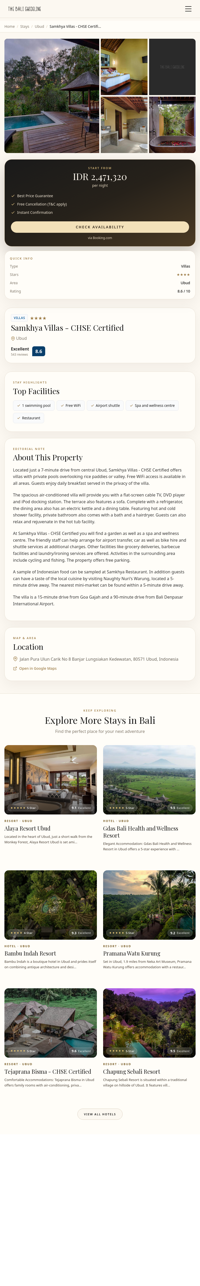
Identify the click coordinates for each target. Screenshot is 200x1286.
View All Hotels (100, 1114)
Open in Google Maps (35, 668)
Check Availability (100, 226)
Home (9, 26)
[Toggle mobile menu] (188, 9)
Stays (24, 26)
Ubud (39, 26)
